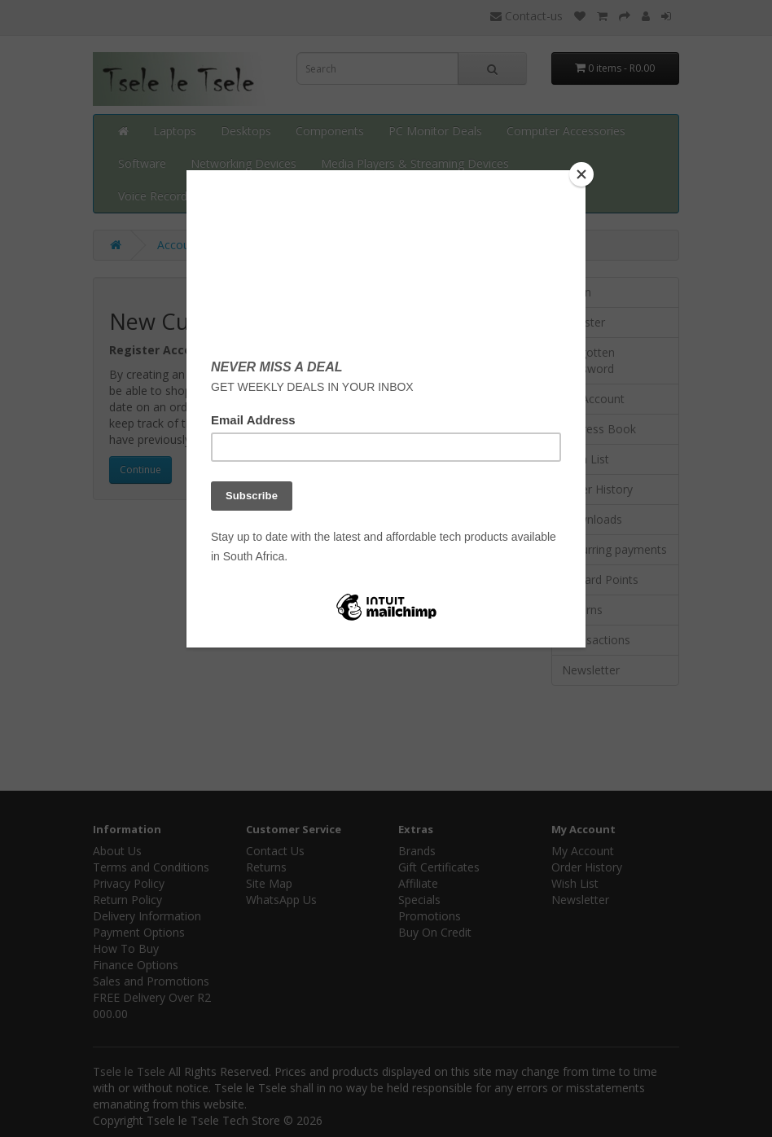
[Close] (581, 174)
